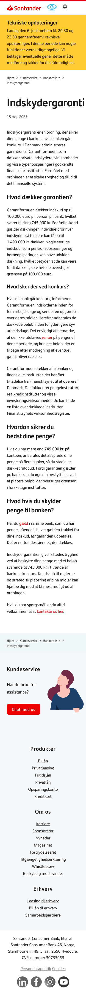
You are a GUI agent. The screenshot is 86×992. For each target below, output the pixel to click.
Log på (64, 7)
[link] (10, 7)
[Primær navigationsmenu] (76, 7)
